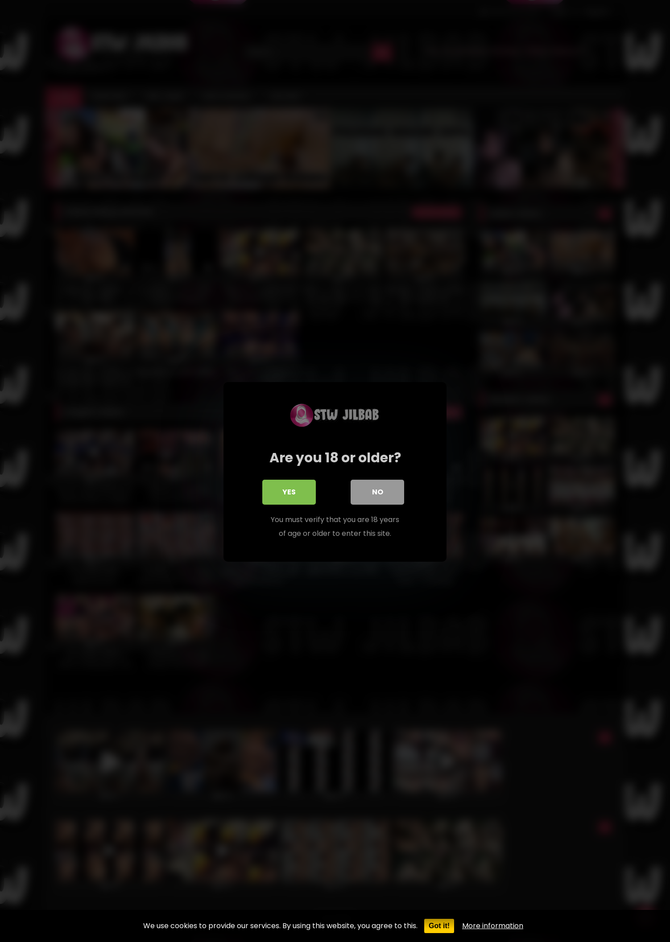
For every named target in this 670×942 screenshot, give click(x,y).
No (377, 491)
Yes (289, 491)
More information (492, 926)
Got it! (439, 926)
